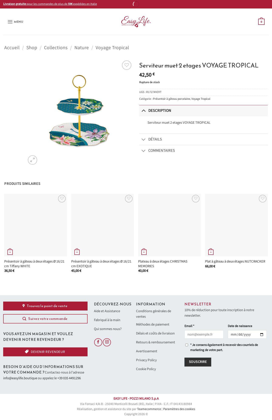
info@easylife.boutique (20, 378)
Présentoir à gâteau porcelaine (171, 99)
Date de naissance (240, 326)
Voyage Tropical (112, 47)
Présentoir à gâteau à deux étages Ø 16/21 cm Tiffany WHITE (34, 263)
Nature (81, 47)
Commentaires (157, 151)
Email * (189, 326)
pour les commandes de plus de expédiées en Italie (50, 4)
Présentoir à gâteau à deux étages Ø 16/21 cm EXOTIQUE (101, 263)
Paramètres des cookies (179, 409)
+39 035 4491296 (69, 378)
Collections (56, 47)
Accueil (12, 47)
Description (155, 110)
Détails (150, 140)
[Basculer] (143, 110)
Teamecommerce (149, 409)
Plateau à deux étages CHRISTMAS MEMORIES (162, 263)
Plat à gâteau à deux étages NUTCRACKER (235, 261)
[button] (15, 21)
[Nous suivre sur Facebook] (98, 342)
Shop (31, 47)
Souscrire (198, 361)
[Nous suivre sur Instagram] (107, 342)
